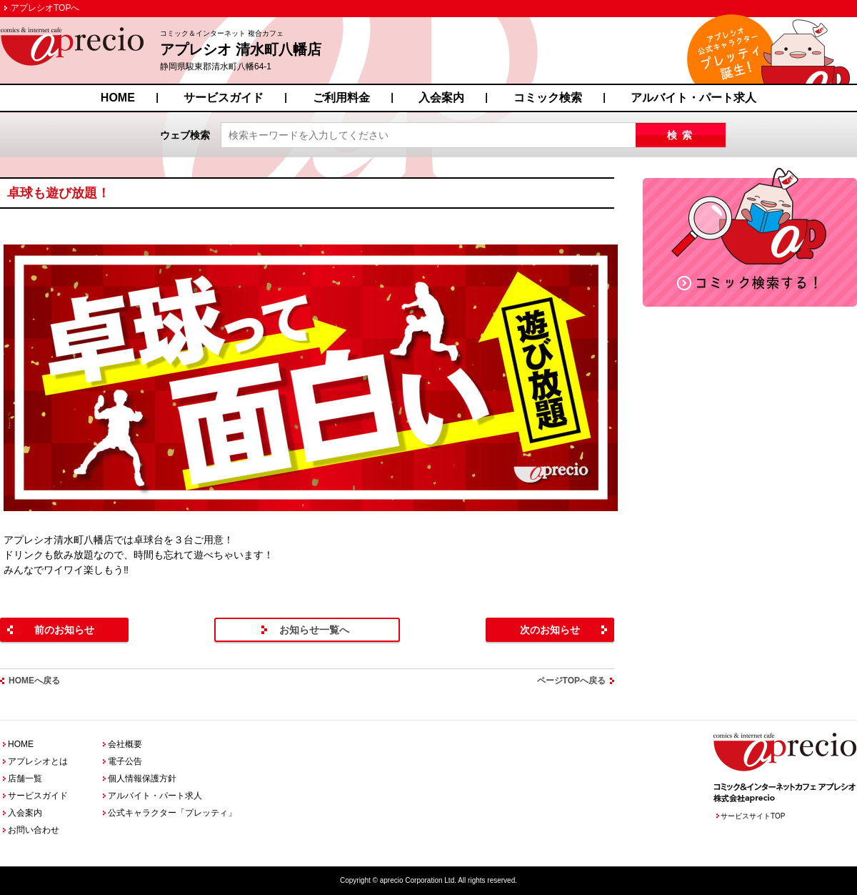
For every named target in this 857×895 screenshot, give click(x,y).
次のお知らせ (550, 630)
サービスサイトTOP (753, 816)
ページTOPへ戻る (571, 681)
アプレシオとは (38, 761)
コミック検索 (547, 98)
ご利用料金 (341, 98)
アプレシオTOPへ (45, 8)
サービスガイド (224, 98)
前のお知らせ (64, 630)
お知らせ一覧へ (314, 630)
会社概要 (125, 744)
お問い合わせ (33, 830)
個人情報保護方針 (142, 778)
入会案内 (441, 98)
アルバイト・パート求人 (693, 98)
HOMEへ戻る (34, 681)
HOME (118, 98)
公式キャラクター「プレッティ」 (172, 813)
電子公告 (125, 761)
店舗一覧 (25, 778)
